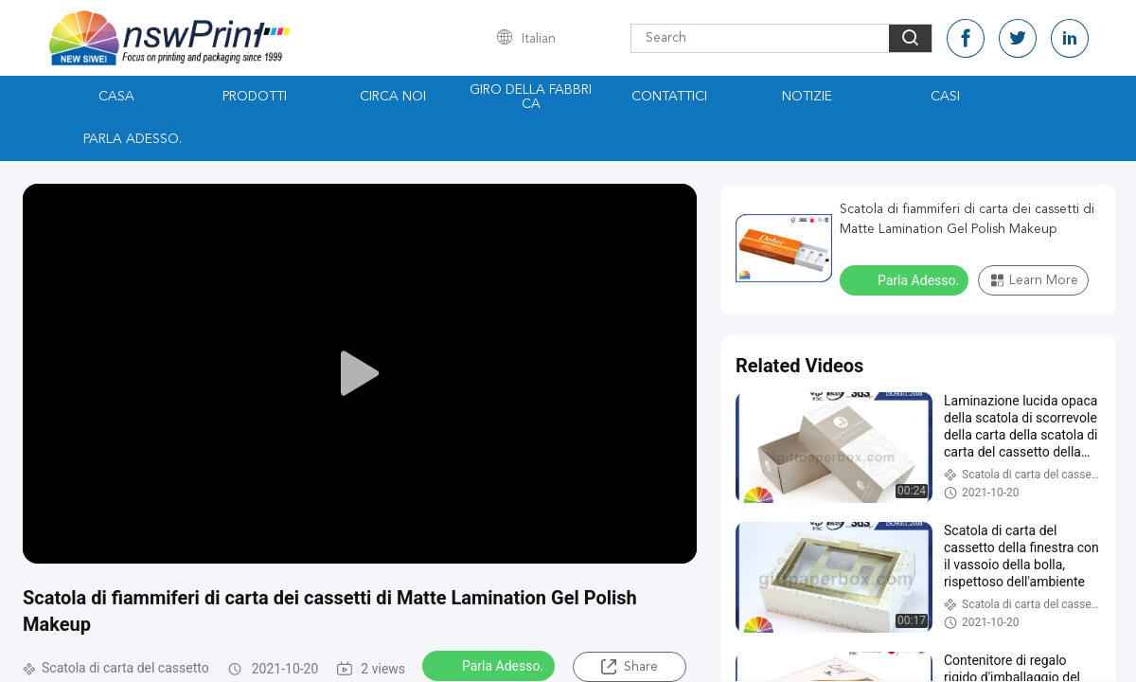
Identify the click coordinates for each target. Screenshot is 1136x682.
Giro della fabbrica (531, 97)
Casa (116, 96)
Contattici (669, 96)
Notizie (807, 96)
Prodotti (254, 96)
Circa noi (393, 96)
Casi (945, 96)
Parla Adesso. (132, 139)
